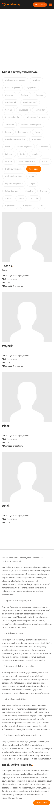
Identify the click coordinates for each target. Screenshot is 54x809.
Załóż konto (40, 4)
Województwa (41, 803)
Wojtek (7, 346)
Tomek (7, 266)
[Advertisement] (27, 37)
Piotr (5, 426)
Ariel (5, 506)
